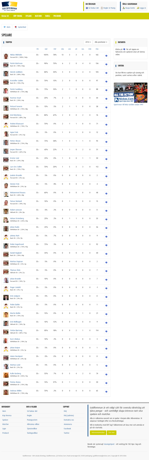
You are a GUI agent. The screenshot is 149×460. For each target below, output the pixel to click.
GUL (83, 49)
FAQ (65, 411)
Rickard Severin (16, 106)
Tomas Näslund (16, 201)
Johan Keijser (15, 348)
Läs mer (111, 432)
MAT (46, 49)
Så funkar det (92, 8)
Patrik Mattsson (16, 63)
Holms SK (5, 16)
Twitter (66, 433)
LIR (76, 49)
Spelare (5, 420)
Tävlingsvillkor (32, 433)
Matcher (5, 424)
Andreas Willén (15, 391)
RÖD (89, 49)
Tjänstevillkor (32, 429)
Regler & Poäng (108, 8)
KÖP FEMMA (18, 16)
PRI (38, 49)
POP (55, 49)
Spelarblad (20, 27)
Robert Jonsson (16, 210)
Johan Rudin (14, 227)
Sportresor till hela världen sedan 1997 (128, 105)
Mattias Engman (16, 262)
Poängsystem (32, 420)
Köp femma (6, 416)
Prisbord (5, 433)
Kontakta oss (69, 420)
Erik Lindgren (15, 296)
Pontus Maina (15, 382)
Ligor (4, 429)
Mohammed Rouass (17, 193)
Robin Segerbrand (17, 244)
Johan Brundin (15, 279)
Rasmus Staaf (15, 98)
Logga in (141, 8)
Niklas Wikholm (16, 55)
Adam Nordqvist (16, 356)
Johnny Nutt (14, 236)
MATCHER (38, 16)
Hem (6, 27)
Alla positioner (101, 42)
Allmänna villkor (33, 424)
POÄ (97, 49)
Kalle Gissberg (15, 374)
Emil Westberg (15, 115)
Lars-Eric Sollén (16, 167)
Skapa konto (128, 8)
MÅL (62, 49)
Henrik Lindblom (16, 72)
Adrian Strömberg (17, 218)
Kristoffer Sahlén (16, 81)
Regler (29, 416)
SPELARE (29, 16)
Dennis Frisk (14, 184)
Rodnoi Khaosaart (17, 124)
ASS (69, 49)
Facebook (67, 429)
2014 (88, 42)
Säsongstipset (109, 444)
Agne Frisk (14, 132)
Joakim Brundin (16, 175)
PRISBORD (57, 16)
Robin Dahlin (15, 305)
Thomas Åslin (15, 270)
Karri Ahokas (15, 339)
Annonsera (68, 424)
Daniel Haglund (15, 253)
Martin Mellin (15, 313)
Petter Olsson (15, 141)
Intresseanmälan (98, 432)
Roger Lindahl (15, 287)
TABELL (47, 16)
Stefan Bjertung (16, 330)
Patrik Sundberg (16, 89)
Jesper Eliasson (15, 150)
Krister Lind (14, 158)
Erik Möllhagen (15, 322)
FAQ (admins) (69, 416)
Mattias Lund (15, 365)
